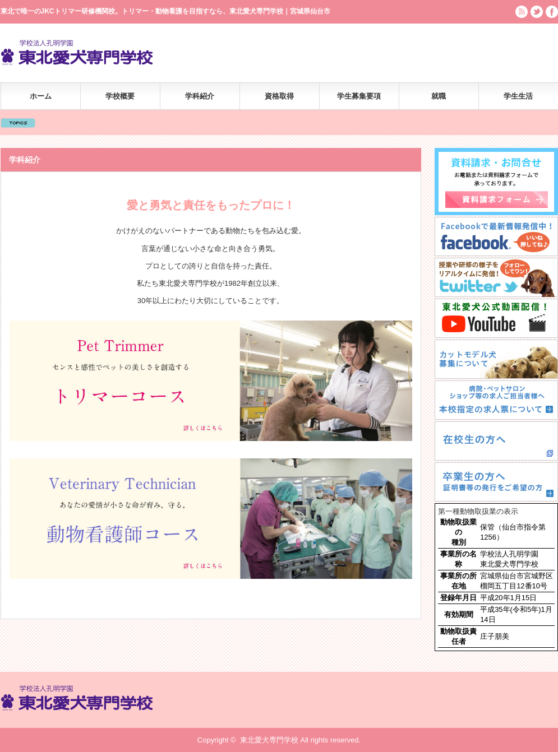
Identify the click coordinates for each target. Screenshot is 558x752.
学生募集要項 (359, 96)
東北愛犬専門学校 (269, 740)
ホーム (41, 96)
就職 (438, 96)
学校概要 (120, 96)
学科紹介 (199, 96)
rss (521, 12)
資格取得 (279, 96)
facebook (552, 12)
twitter (537, 12)
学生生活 (518, 96)
